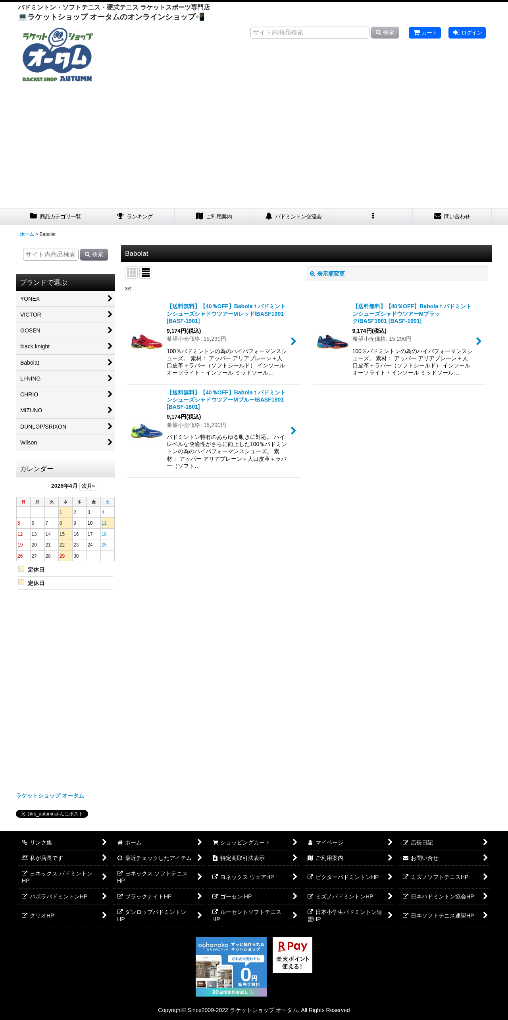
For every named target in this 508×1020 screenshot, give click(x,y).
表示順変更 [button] (327, 273)
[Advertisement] (254, 148)
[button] (373, 217)
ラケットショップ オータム (50, 795)
